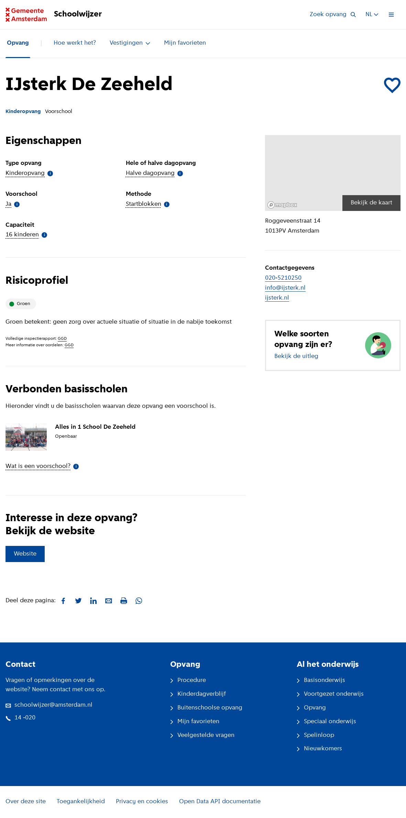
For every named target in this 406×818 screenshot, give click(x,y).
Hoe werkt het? (75, 43)
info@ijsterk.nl (285, 288)
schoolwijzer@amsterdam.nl (49, 705)
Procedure (188, 680)
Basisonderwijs (321, 680)
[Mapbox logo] (282, 205)
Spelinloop (315, 735)
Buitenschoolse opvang (206, 708)
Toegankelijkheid (81, 801)
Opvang (18, 43)
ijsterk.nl (277, 298)
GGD (62, 339)
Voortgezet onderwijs (330, 694)
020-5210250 (283, 278)
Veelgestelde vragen (202, 735)
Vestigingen (130, 43)
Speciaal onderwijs (326, 721)
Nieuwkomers (319, 749)
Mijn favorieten (185, 43)
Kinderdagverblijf (198, 694)
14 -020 (20, 718)
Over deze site (26, 801)
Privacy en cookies (142, 801)
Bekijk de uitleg (296, 356)
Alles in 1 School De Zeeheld (95, 427)
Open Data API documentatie (220, 801)
